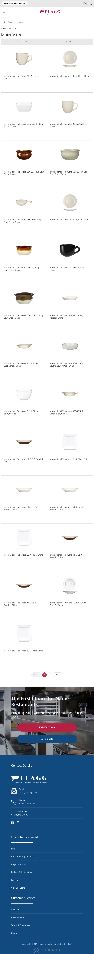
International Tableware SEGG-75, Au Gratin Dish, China (67, 412)
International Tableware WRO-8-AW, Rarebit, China (66, 316)
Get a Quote (47, 738)
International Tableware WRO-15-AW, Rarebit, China (67, 508)
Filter (25, 41)
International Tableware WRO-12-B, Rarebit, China (66, 556)
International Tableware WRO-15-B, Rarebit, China (20, 603)
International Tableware (11, 28)
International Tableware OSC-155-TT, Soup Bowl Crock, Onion (24, 316)
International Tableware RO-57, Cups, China (67, 125)
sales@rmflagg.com (28, 792)
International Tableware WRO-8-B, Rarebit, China (24, 460)
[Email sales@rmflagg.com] (84, 3)
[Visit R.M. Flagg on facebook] (12, 822)
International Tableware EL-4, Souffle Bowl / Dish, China (24, 125)
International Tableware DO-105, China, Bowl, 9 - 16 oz (68, 603)
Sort (69, 41)
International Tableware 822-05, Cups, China (67, 268)
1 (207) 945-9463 (27, 803)
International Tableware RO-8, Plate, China (69, 219)
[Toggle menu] (4, 12)
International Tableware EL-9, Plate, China (23, 650)
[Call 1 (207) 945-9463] (90, 3)
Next (57, 675)
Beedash (68, 943)
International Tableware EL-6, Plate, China (69, 459)
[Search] (47, 22)
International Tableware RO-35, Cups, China (21, 77)
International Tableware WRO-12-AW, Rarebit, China (21, 508)
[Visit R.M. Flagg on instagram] (18, 822)
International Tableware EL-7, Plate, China (23, 555)
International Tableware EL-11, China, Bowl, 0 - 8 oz (21, 412)
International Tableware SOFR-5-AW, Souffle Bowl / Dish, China (67, 364)
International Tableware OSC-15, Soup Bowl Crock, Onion (21, 268)
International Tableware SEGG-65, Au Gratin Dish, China (21, 364)
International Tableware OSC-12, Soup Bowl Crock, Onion (24, 172)
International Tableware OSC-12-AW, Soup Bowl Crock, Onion (69, 172)
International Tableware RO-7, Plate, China (69, 76)
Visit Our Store (47, 727)
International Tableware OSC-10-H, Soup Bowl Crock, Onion (23, 220)
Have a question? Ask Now (14, 3)
